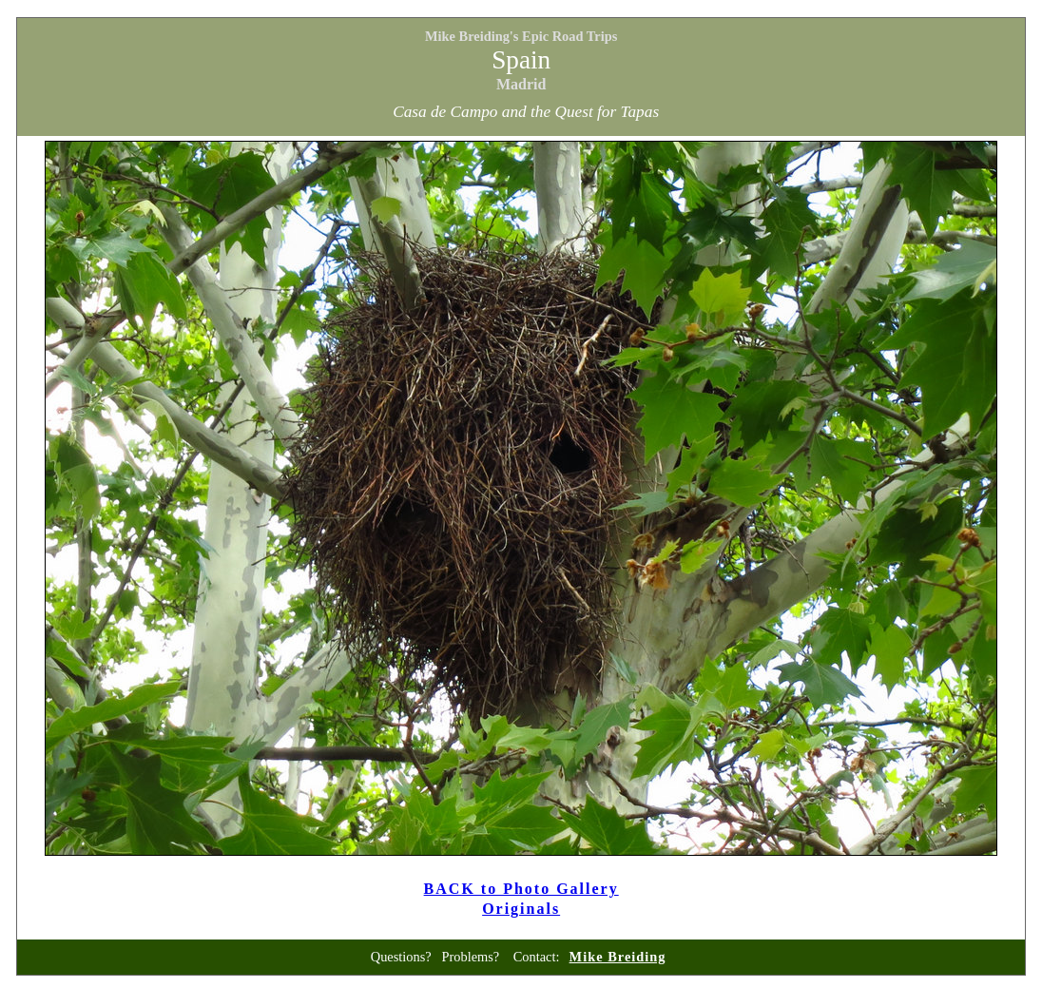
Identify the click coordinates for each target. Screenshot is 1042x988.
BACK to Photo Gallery (521, 889)
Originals (521, 909)
